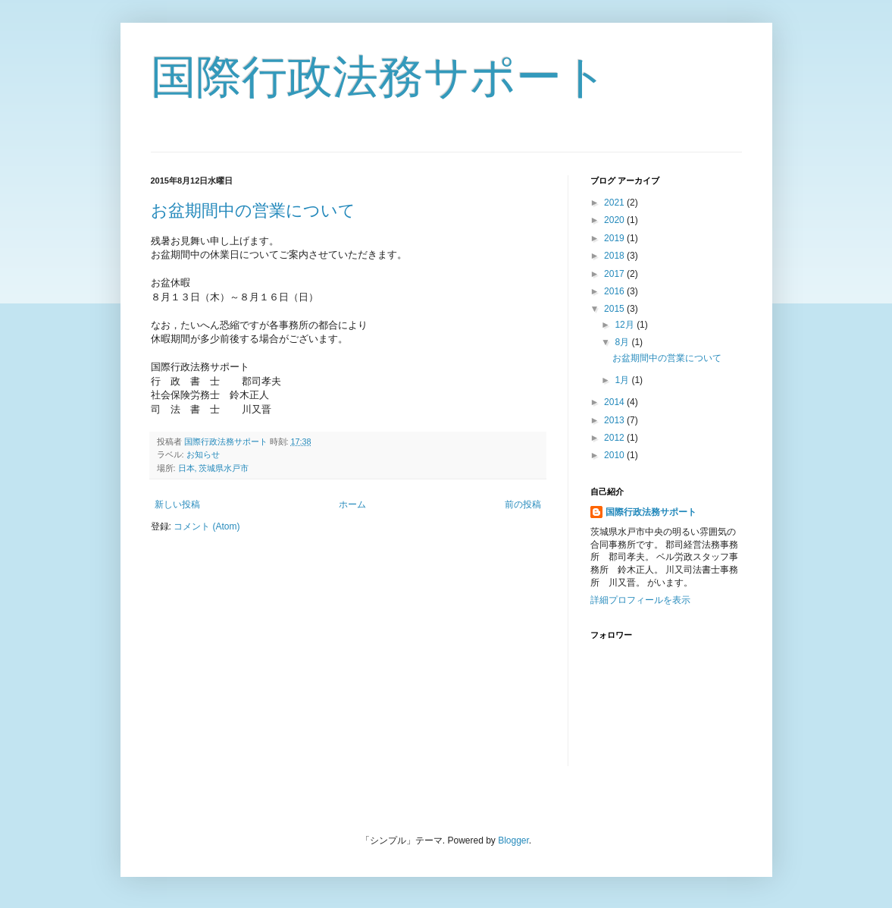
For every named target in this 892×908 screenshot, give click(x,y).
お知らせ (203, 454)
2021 (615, 202)
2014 (615, 402)
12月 (626, 324)
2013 (615, 420)
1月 (623, 380)
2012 (615, 437)
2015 (615, 308)
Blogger (513, 840)
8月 (623, 342)
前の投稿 (523, 504)
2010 (615, 455)
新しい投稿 (177, 504)
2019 (615, 238)
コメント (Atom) (206, 526)
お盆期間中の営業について (253, 210)
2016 (615, 291)
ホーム (352, 504)
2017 (615, 274)
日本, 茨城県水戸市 (213, 468)
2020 (615, 220)
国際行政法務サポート (379, 77)
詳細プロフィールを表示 (640, 600)
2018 (615, 255)
